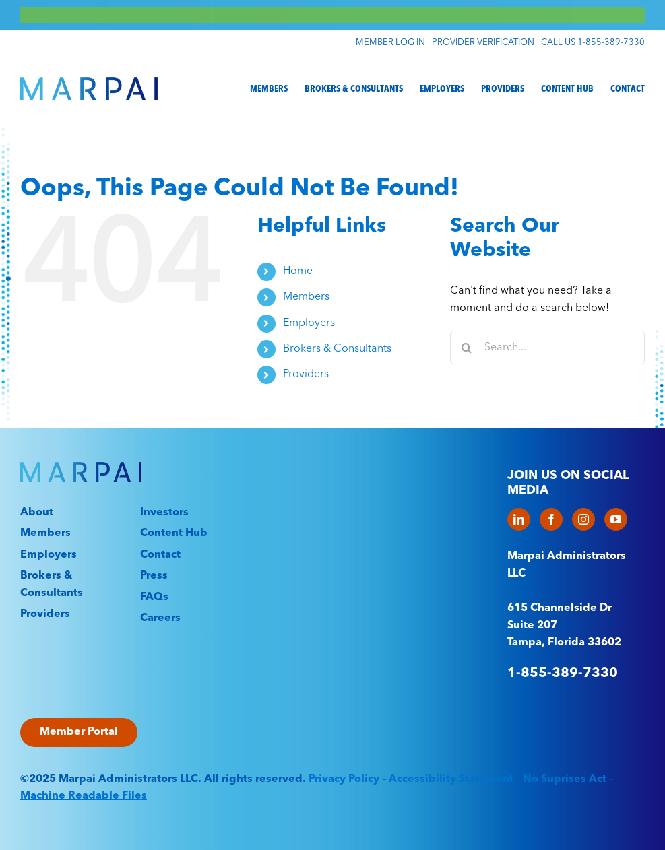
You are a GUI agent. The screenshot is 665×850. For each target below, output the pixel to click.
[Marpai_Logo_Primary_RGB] (89, 82)
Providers (306, 374)
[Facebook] (551, 519)
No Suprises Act (564, 779)
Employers (309, 323)
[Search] (467, 347)
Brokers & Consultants (337, 349)
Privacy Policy (344, 779)
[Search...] (547, 347)
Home (298, 271)
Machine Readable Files (83, 796)
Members (306, 297)
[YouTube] (615, 519)
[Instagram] (583, 519)
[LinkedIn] (518, 519)
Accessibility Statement (451, 779)
